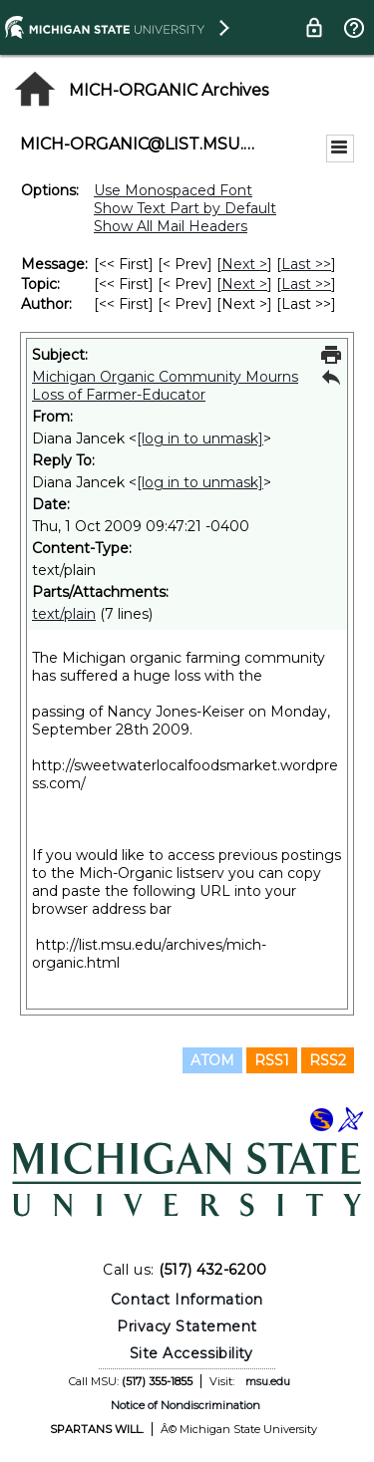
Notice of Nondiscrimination (185, 1405)
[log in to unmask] (200, 438)
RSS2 (327, 1060)
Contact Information (187, 1300)
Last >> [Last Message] (306, 264)
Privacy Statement (187, 1326)
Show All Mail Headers (170, 226)
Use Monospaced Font (173, 190)
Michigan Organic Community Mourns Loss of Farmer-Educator (165, 386)
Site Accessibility (191, 1353)
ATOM (212, 1060)
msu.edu (267, 1381)
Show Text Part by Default (185, 208)
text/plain (64, 614)
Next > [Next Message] (244, 264)
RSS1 (271, 1060)
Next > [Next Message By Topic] (244, 284)
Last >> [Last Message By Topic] (306, 284)
